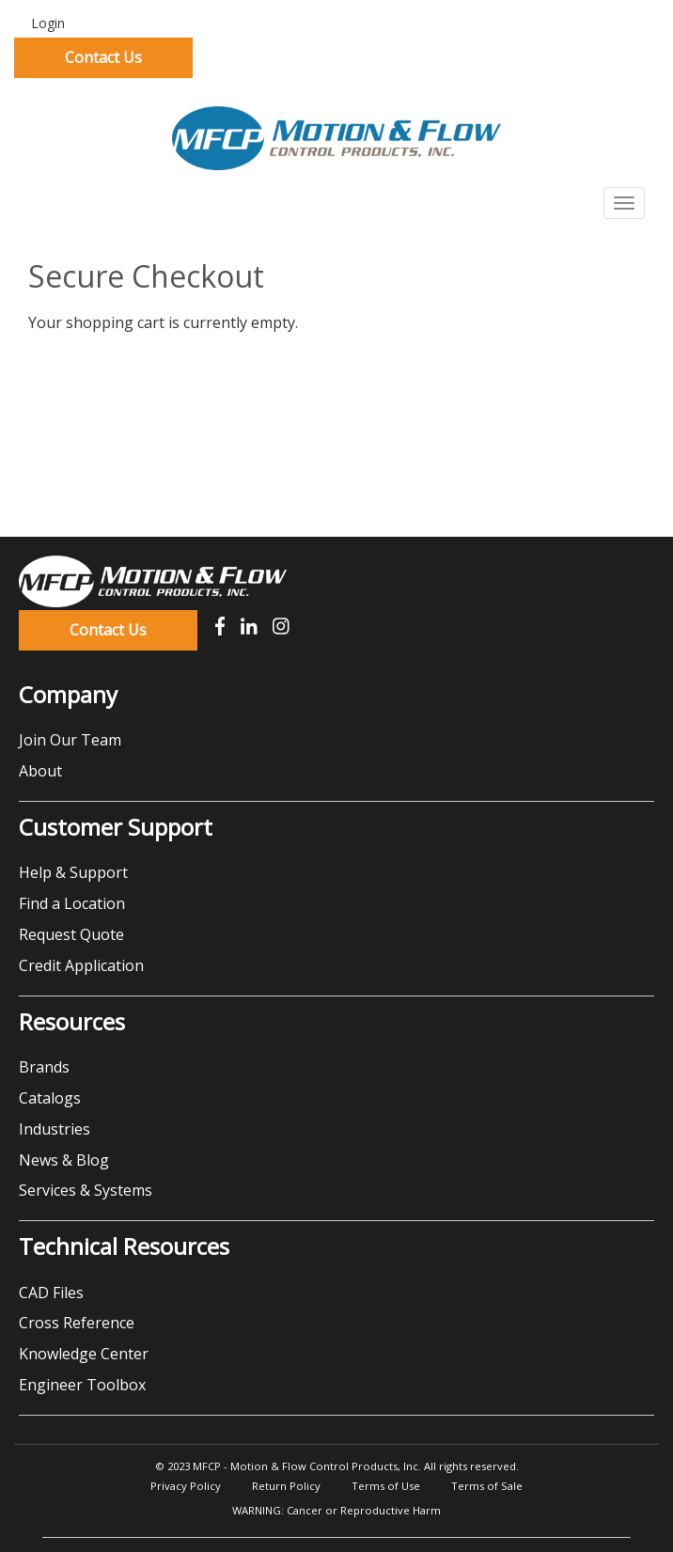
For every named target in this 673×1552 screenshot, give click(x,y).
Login (46, 23)
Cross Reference (76, 1322)
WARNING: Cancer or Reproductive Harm (336, 1510)
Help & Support (73, 872)
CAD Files (51, 1292)
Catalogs (50, 1098)
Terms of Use (386, 1486)
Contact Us (103, 57)
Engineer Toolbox (82, 1384)
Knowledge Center (84, 1353)
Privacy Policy (185, 1486)
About (40, 770)
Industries (54, 1129)
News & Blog (64, 1160)
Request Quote (71, 934)
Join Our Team (70, 739)
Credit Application (81, 965)
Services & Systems (85, 1190)
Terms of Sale (487, 1486)
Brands (44, 1067)
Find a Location (72, 903)
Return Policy (286, 1486)
